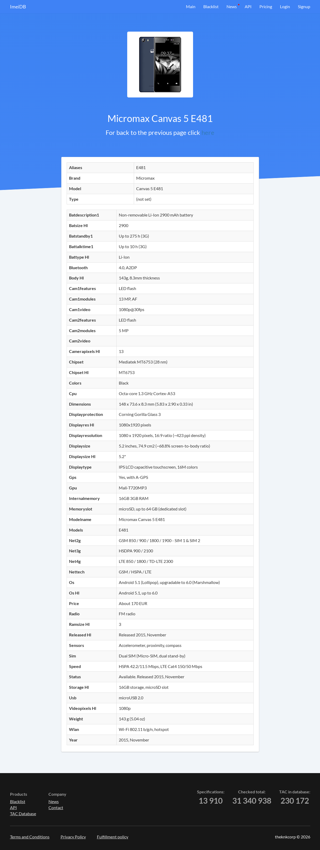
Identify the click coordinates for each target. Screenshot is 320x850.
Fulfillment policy (112, 836)
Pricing (265, 6)
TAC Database (23, 813)
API (248, 6)
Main (190, 6)
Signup (304, 6)
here (207, 132)
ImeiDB (18, 6)
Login (285, 6)
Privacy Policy (73, 836)
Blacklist (211, 6)
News (232, 6)
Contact (55, 807)
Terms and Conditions (30, 836)
